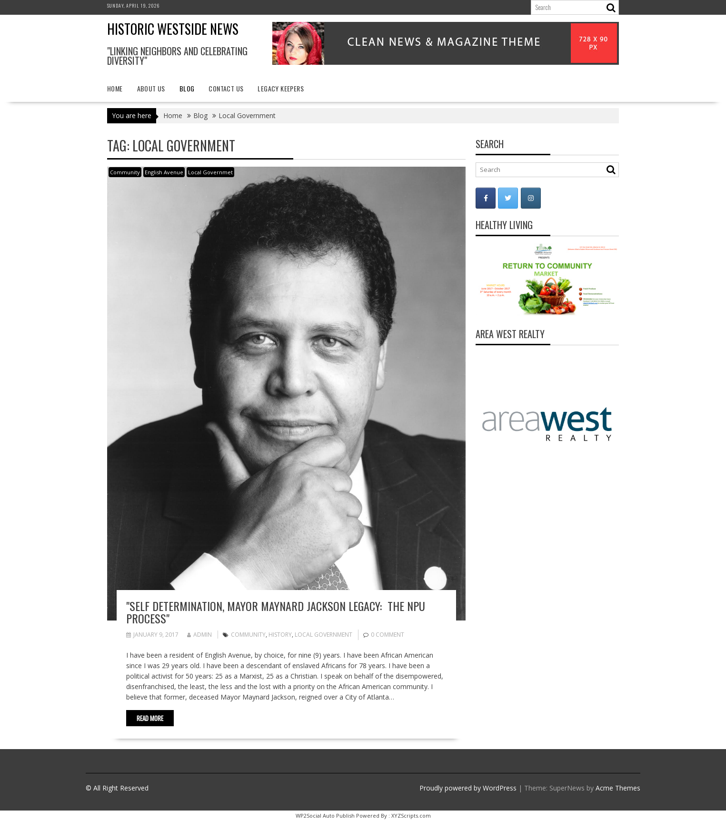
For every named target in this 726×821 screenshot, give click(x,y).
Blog (187, 88)
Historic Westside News (173, 29)
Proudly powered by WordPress (468, 787)
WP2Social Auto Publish (325, 815)
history (280, 635)
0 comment (387, 635)
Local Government (323, 635)
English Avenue (164, 172)
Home (115, 88)
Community (125, 172)
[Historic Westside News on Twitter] (508, 198)
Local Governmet (210, 172)
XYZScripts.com (411, 815)
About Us (151, 88)
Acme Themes (618, 787)
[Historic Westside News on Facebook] (486, 198)
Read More (150, 718)
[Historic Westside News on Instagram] (531, 198)
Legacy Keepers (281, 88)
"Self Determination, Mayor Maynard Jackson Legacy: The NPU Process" (275, 612)
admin (199, 635)
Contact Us (226, 88)
